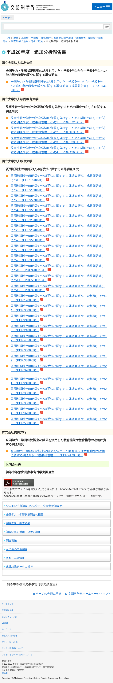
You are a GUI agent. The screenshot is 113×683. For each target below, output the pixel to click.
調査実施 (11, 540)
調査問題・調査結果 (18, 523)
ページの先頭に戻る (48, 593)
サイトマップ (7, 604)
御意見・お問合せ (9, 636)
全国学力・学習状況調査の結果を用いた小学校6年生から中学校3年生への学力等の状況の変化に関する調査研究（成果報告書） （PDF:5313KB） (59, 86)
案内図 (5, 673)
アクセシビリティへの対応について (17, 655)
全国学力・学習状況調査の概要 (24, 514)
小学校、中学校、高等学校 (36, 38)
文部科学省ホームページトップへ (89, 593)
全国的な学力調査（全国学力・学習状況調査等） (35, 505)
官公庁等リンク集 (9, 617)
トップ (7, 38)
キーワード (6, 629)
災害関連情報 (7, 610)
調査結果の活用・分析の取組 (27, 41)
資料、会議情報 (15, 557)
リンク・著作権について (12, 648)
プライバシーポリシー (11, 642)
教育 (16, 38)
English (8, 17)
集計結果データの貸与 (19, 566)
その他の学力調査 (16, 549)
